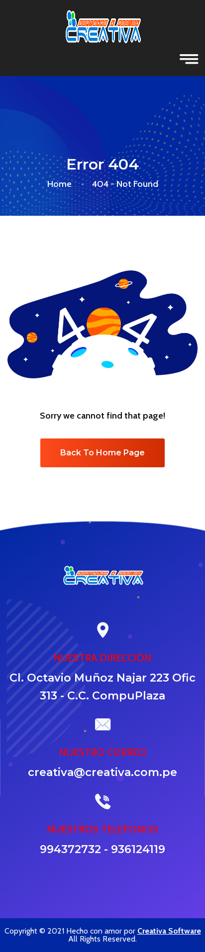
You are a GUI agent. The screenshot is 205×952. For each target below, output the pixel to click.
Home (61, 183)
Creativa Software (169, 931)
